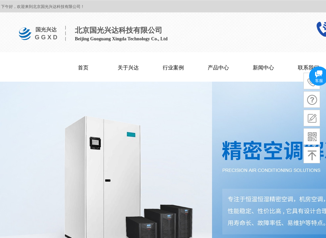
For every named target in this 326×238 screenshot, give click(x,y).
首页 (83, 67)
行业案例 (173, 67)
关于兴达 (128, 67)
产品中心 (218, 67)
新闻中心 (263, 67)
